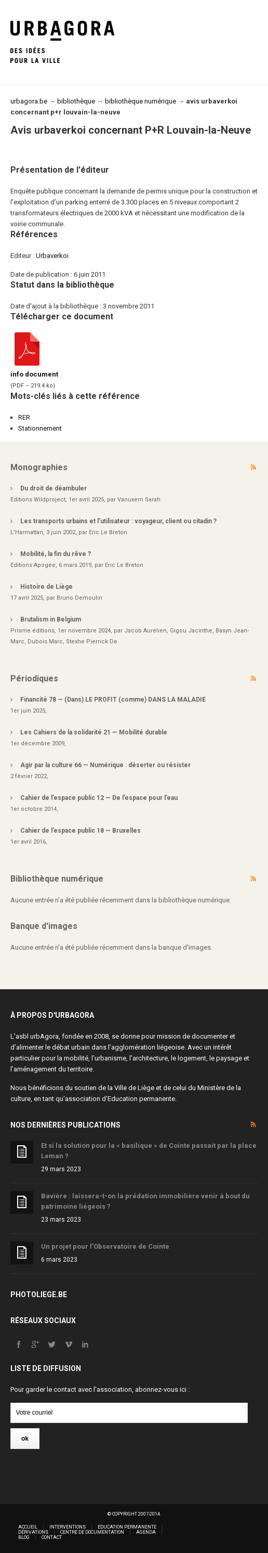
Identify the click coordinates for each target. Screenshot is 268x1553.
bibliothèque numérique (140, 101)
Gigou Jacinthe (191, 630)
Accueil (27, 1527)
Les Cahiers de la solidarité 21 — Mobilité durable (93, 732)
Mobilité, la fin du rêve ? (55, 554)
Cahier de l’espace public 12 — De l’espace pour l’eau (99, 797)
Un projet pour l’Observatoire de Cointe (105, 1246)
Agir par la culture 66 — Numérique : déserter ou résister (105, 765)
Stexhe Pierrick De (91, 641)
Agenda (146, 1532)
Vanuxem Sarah (138, 499)
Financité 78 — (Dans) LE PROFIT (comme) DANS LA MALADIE (113, 699)
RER (24, 417)
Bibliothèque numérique (56, 879)
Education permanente (141, 1099)
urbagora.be (28, 101)
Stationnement (40, 428)
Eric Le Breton (108, 532)
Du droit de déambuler (53, 488)
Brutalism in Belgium (50, 619)
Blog (24, 1537)
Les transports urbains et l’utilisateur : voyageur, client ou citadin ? (118, 521)
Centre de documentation (92, 1532)
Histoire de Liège (46, 586)
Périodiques (34, 678)
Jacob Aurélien (145, 630)
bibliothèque (76, 101)
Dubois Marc (45, 641)
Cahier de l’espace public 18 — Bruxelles (80, 830)
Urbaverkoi (52, 256)
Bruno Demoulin (79, 597)
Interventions (67, 1527)
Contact (52, 1537)
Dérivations (33, 1532)
